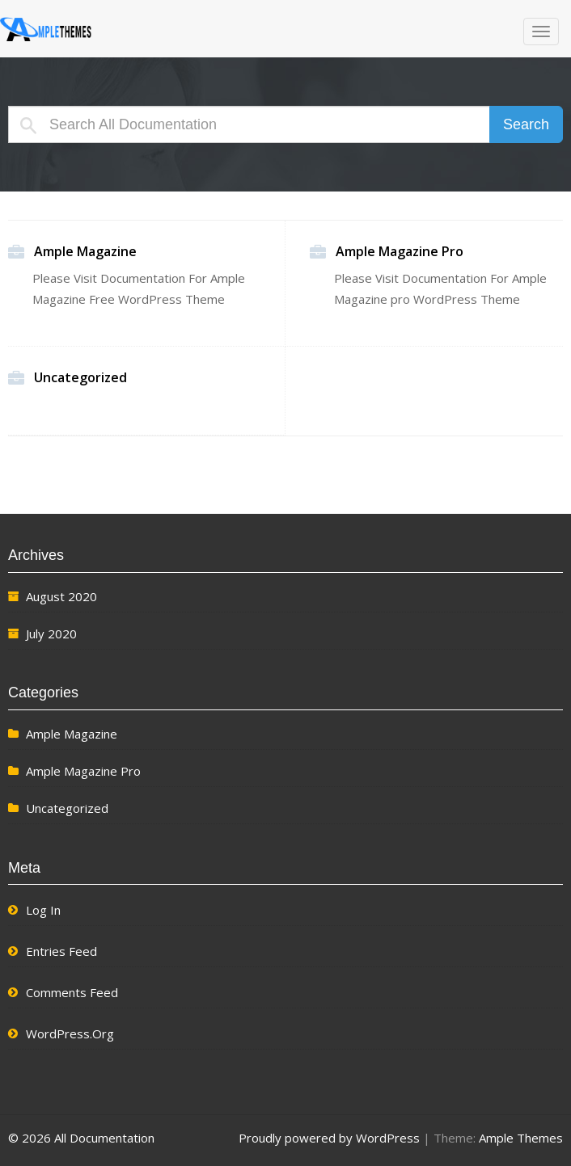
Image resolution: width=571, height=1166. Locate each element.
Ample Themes (521, 1138)
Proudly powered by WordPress (329, 1138)
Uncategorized (80, 378)
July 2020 (51, 633)
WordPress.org (70, 1033)
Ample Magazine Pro (399, 252)
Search (526, 124)
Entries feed (61, 951)
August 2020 (61, 596)
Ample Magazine (85, 252)
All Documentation (101, 30)
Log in (43, 910)
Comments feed (72, 992)
